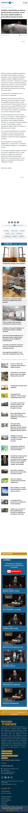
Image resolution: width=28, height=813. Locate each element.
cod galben (6, 230)
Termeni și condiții (6, 793)
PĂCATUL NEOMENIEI (11, 703)
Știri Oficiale (4, 805)
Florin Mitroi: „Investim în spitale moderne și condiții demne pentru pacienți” (12, 300)
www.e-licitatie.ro (15, 760)
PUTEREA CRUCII (9, 666)
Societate (4, 758)
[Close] (26, 807)
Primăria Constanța (6, 796)
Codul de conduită (7, 751)
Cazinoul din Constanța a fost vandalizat (14, 263)
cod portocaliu (14, 230)
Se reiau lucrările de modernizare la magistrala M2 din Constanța (18, 502)
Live (25, 3)
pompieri (15, 236)
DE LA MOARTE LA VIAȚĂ (12, 610)
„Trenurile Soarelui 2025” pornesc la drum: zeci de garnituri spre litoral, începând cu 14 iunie (13, 346)
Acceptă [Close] (16, 810)
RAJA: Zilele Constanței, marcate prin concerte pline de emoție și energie (18, 472)
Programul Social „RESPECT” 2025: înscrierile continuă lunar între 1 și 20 (18, 396)
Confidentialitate (5, 791)
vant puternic (19, 233)
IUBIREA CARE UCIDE (10, 628)
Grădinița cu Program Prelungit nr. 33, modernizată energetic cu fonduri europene (13, 329)
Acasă (2, 7)
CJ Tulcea (3, 803)
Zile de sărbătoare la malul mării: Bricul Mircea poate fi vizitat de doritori (18, 489)
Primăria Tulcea (5, 798)
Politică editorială (7, 753)
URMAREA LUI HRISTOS (11, 685)
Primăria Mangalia (6, 800)
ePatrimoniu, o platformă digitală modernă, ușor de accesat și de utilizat (17, 448)
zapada (7, 233)
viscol (12, 233)
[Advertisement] (14, 57)
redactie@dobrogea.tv (8, 772)
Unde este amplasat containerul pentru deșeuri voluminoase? (18, 480)
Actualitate (9, 7)
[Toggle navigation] (20, 2)
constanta (22, 230)
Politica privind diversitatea (9, 755)
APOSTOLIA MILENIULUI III (13, 647)
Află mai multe (10, 810)
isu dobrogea (7, 236)
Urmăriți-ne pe (14, 225)
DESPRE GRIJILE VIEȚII (11, 591)
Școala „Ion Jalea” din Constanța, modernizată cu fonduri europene (17, 365)
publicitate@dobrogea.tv (7, 773)
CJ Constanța (4, 801)
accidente (21, 236)
